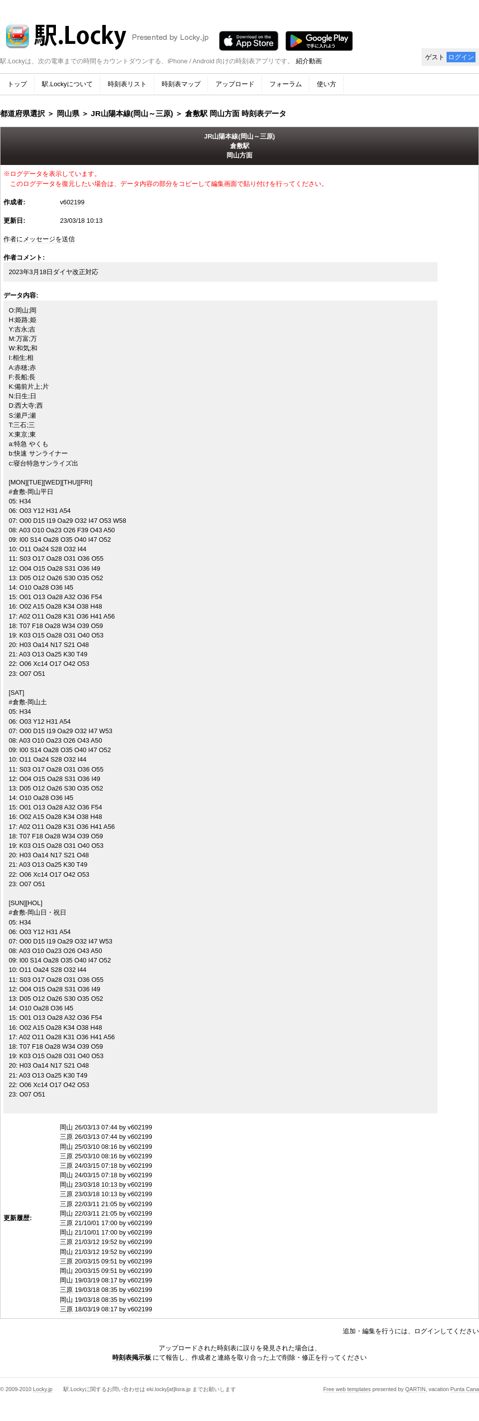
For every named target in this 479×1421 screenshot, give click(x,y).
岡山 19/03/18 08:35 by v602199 (106, 1299)
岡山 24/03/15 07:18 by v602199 (106, 1175)
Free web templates (347, 1389)
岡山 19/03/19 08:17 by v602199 (106, 1280)
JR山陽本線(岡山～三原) (132, 113)
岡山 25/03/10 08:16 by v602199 (106, 1146)
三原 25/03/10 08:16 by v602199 (106, 1156)
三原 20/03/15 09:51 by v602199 (106, 1261)
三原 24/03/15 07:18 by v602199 (106, 1165)
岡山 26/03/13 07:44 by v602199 (106, 1127)
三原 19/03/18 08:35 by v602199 (106, 1289)
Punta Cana (465, 1389)
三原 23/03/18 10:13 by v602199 (106, 1194)
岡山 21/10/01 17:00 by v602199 (106, 1232)
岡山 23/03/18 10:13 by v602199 (106, 1184)
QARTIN (415, 1389)
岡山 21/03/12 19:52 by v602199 (106, 1252)
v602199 (72, 202)
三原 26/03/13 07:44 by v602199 (106, 1136)
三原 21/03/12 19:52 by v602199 (106, 1242)
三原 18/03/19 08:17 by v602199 (106, 1309)
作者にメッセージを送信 (39, 239)
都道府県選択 (22, 113)
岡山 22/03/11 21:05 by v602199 (106, 1213)
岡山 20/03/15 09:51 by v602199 (106, 1270)
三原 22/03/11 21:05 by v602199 (106, 1204)
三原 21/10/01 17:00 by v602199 (106, 1223)
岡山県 (68, 113)
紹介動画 (309, 61)
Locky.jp (42, 1389)
